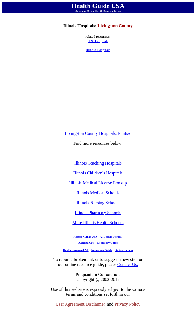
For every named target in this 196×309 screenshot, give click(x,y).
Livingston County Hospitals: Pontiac (98, 133)
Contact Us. (127, 264)
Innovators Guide (101, 250)
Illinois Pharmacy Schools (98, 212)
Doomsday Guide (107, 242)
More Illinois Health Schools (97, 222)
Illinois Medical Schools (98, 192)
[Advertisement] (98, 91)
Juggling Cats (86, 242)
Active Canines (124, 250)
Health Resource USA (76, 250)
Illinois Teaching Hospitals (98, 163)
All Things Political (111, 236)
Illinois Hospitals (98, 50)
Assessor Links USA (85, 236)
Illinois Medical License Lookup (98, 183)
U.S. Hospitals (98, 41)
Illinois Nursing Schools (98, 202)
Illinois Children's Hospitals (98, 173)
